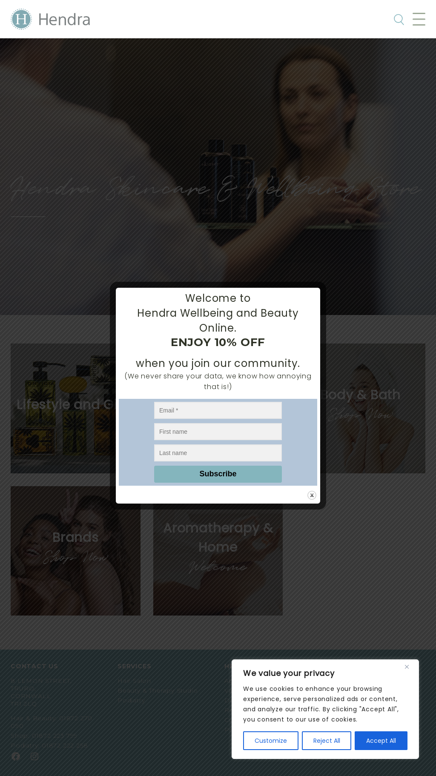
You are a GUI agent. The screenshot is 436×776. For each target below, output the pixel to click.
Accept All (381, 740)
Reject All (326, 740)
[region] (325, 709)
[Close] (410, 666)
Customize (271, 740)
